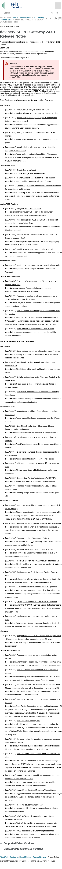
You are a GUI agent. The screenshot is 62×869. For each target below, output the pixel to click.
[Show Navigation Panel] (58, 5)
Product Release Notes (21, 18)
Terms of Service (39, 857)
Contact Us (14, 857)
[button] (52, 13)
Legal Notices (25, 857)
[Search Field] (31, 13)
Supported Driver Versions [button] (17, 843)
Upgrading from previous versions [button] (22, 849)
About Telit (4, 857)
